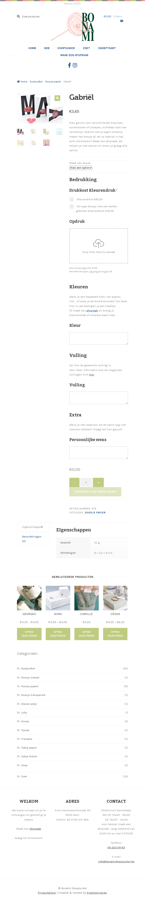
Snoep (25, 721)
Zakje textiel (29, 756)
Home (32, 48)
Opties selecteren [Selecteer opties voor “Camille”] (86, 634)
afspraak (92, 310)
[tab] (33, 527)
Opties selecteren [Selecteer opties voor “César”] (115, 634)
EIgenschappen (32, 527)
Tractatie (26, 738)
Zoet (86, 48)
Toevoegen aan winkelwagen (95, 491)
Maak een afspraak (74, 55)
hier (91, 374)
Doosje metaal (30, 677)
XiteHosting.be (97, 892)
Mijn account (72, 3)
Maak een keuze (79, 163)
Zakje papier (29, 747)
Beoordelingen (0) (31, 539)
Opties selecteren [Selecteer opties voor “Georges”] (29, 634)
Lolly (24, 712)
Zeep (24, 765)
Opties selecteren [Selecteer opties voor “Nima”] (57, 634)
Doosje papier (53, 81)
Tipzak (25, 729)
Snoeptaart (107, 48)
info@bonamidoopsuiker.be (116, 861)
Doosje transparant (33, 694)
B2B (46, 48)
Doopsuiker (66, 48)
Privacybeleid (47, 892)
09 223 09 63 (116, 847)
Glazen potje (29, 703)
